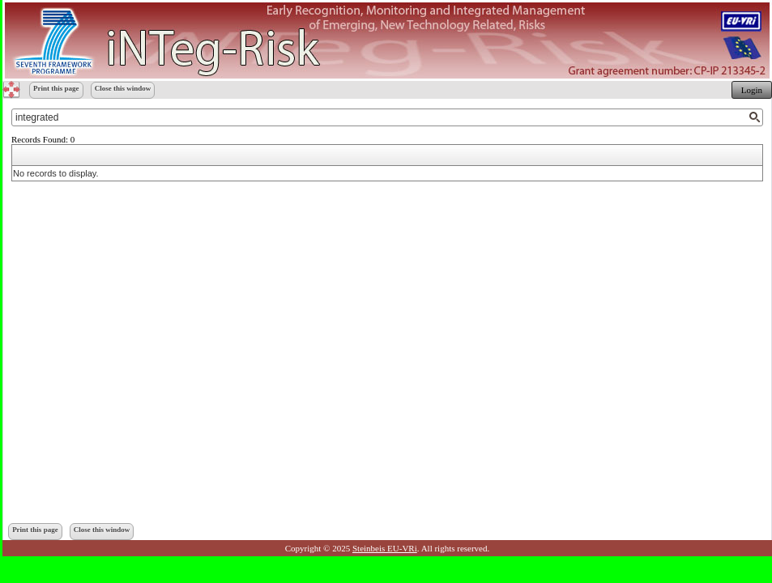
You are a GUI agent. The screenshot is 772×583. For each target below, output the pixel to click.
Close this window (123, 88)
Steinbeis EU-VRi (384, 548)
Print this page (56, 88)
